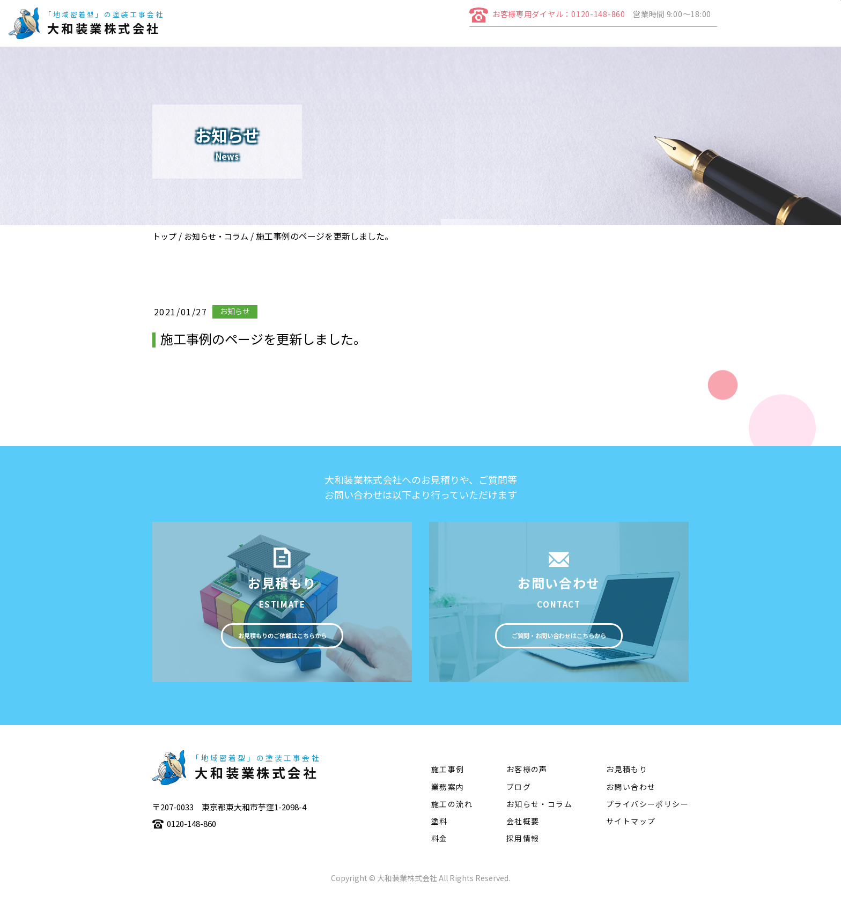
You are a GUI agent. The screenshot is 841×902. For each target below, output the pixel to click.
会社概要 (480, 40)
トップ (164, 236)
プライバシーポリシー (647, 809)
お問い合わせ (630, 791)
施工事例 (589, 40)
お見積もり (626, 774)
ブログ (518, 791)
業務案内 (535, 40)
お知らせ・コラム (216, 236)
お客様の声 (527, 774)
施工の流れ (649, 40)
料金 (439, 843)
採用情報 (523, 843)
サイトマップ (630, 826)
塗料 (699, 40)
